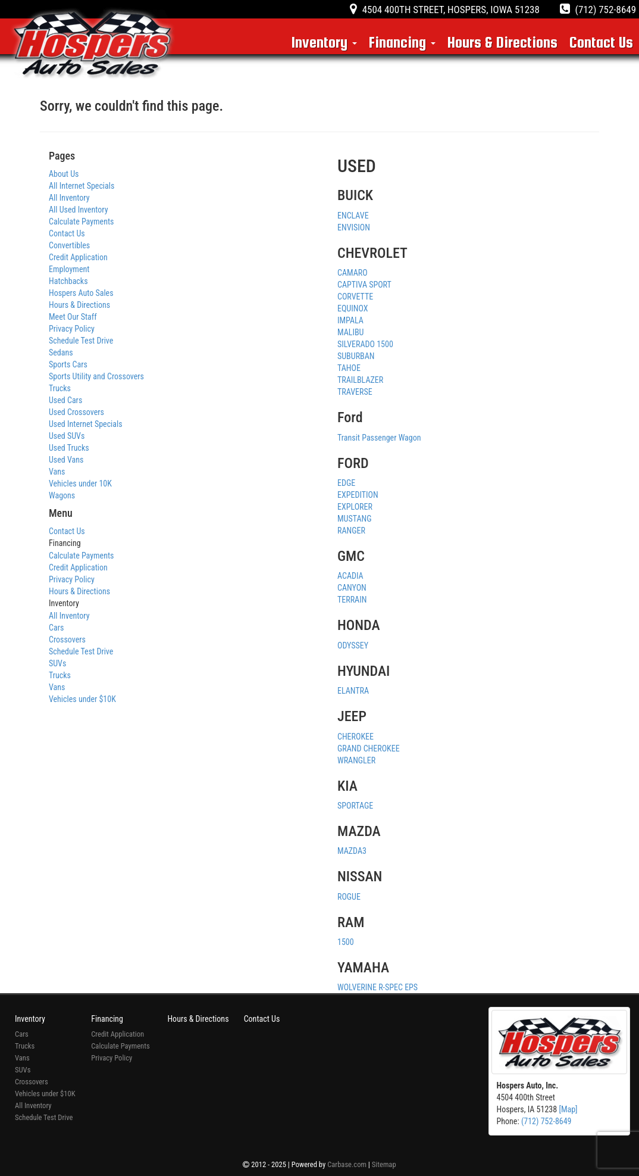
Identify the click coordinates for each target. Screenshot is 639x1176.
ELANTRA (353, 690)
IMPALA (350, 320)
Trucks (60, 388)
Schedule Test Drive (81, 340)
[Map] (568, 1109)
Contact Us (601, 42)
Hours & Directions (502, 42)
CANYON (352, 587)
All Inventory (69, 197)
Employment (69, 269)
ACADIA (350, 576)
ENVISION (353, 227)
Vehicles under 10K (80, 483)
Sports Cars (68, 364)
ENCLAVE (353, 215)
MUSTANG (354, 518)
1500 (345, 942)
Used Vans (66, 459)
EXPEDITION (357, 495)
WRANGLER (356, 760)
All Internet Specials (81, 186)
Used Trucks (69, 448)
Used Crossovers (76, 412)
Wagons (62, 495)
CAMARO (352, 272)
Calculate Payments (81, 221)
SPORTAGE (355, 805)
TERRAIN (352, 599)
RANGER (351, 530)
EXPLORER (354, 506)
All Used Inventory (78, 209)
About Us (64, 174)
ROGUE (349, 897)
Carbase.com (347, 1164)
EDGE (346, 483)
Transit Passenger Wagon (379, 437)
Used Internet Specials (86, 424)
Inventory (324, 42)
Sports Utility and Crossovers (96, 376)
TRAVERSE (354, 392)
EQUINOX (352, 308)
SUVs (57, 663)
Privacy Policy (72, 328)
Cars (56, 627)
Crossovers (67, 639)
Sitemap (384, 1164)
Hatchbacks (68, 281)
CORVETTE (355, 296)
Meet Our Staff (73, 317)
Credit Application (78, 257)
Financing (402, 42)
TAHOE (349, 368)
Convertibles (69, 245)
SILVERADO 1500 (365, 344)
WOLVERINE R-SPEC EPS (377, 987)
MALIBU (350, 332)
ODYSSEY (352, 645)
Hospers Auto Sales (81, 293)
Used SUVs (66, 436)
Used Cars (65, 400)
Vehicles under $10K (82, 699)
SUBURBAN (355, 356)
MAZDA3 (352, 851)
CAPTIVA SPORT (364, 284)
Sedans (61, 352)
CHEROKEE (355, 736)
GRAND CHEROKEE (368, 748)
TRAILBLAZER (360, 380)
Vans (57, 471)
